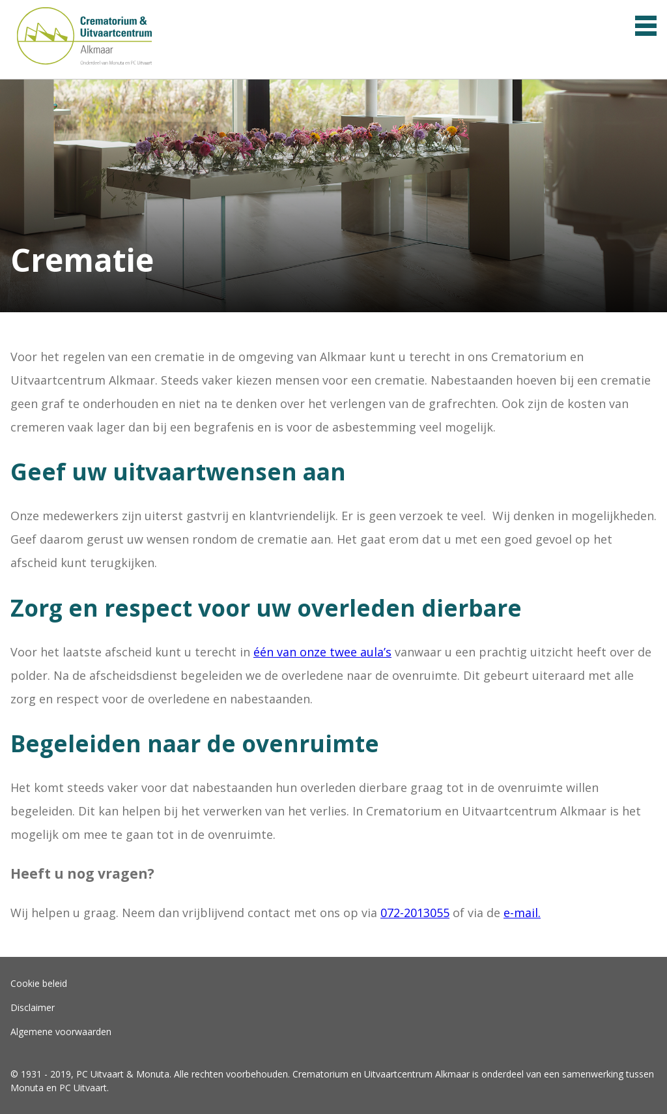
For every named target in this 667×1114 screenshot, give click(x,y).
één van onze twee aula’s (322, 652)
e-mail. (522, 912)
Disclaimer (32, 1007)
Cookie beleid (38, 983)
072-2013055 (414, 912)
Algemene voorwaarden (60, 1031)
